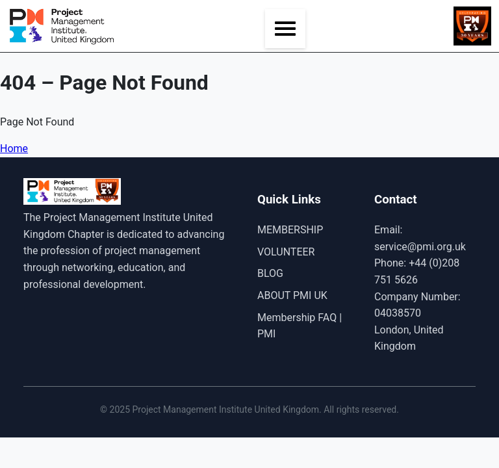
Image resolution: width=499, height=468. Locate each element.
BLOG (270, 273)
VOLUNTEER (285, 252)
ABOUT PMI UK (292, 295)
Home (14, 148)
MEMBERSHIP (290, 230)
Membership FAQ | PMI (299, 326)
